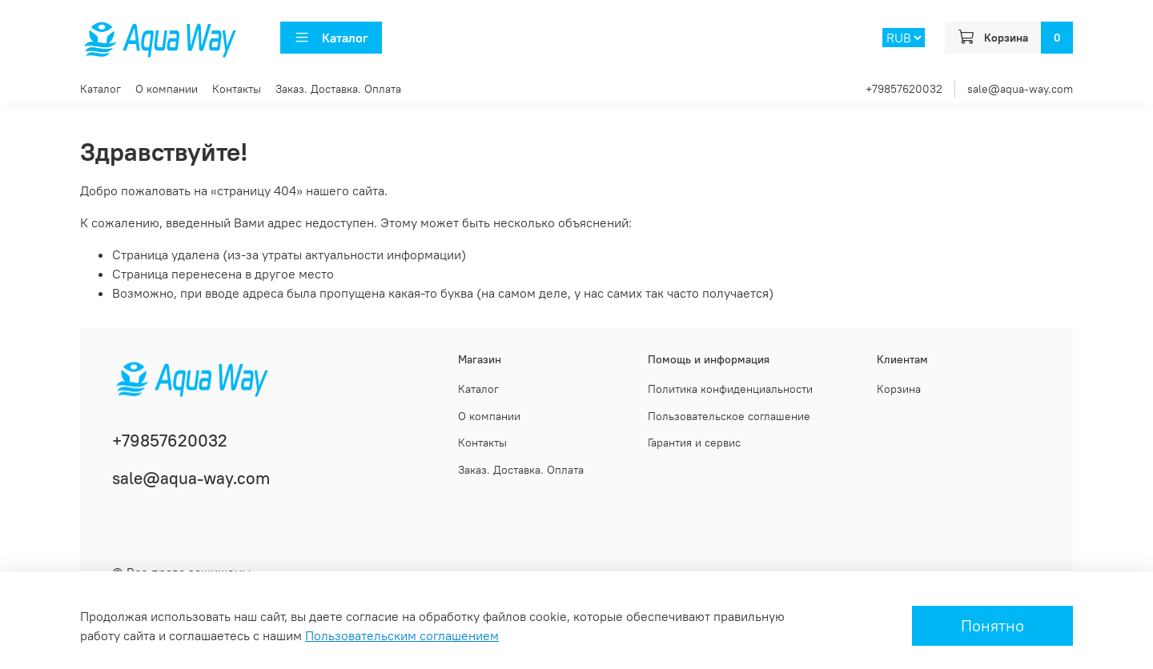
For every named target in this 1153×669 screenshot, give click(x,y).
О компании (166, 89)
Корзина (899, 389)
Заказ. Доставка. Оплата (338, 89)
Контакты (236, 89)
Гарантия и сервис (694, 442)
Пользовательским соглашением (402, 635)
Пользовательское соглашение (729, 416)
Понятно (992, 625)
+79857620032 (904, 89)
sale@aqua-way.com (1020, 89)
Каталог (331, 38)
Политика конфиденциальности (730, 389)
